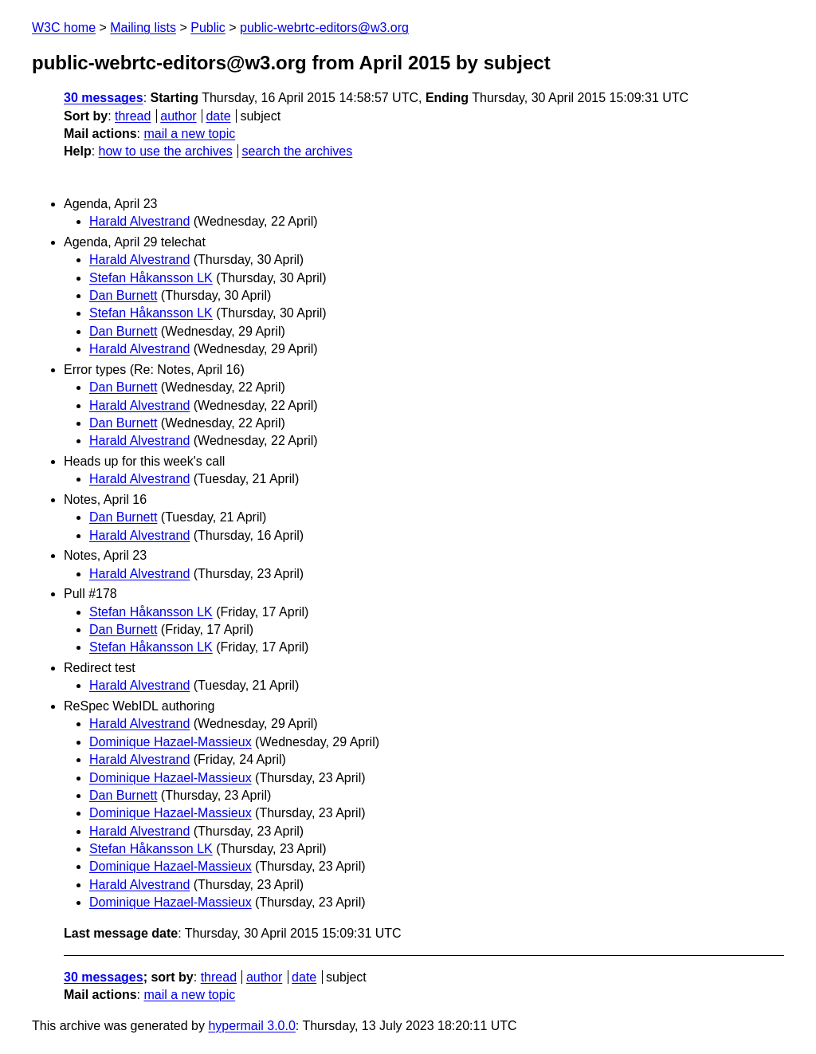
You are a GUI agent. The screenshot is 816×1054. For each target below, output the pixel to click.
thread (133, 116)
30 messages (103, 97)
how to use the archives (166, 151)
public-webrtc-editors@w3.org (324, 27)
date (218, 116)
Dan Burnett (123, 295)
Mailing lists (143, 27)
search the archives (297, 151)
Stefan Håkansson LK (151, 278)
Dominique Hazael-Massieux (170, 742)
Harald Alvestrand (139, 221)
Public (208, 27)
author (178, 116)
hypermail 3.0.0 (251, 1025)
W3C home (64, 27)
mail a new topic (189, 133)
